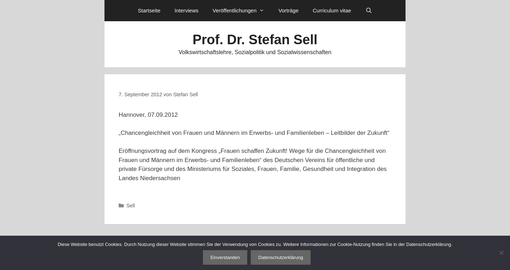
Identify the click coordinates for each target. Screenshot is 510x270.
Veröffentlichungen (241, 10)
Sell (130, 205)
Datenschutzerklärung (280, 257)
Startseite (149, 10)
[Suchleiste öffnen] (368, 10)
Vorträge (288, 10)
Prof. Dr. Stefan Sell (255, 39)
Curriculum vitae (332, 10)
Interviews (187, 10)
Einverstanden (225, 257)
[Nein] (501, 252)
